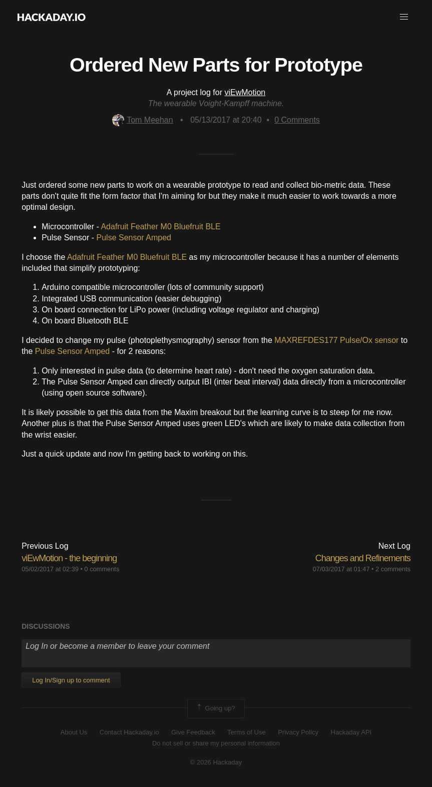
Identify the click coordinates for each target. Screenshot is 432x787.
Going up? (215, 708)
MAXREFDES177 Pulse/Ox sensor (336, 340)
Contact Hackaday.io (129, 732)
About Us (74, 732)
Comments (297, 120)
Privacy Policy (298, 732)
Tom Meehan (142, 120)
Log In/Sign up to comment (71, 680)
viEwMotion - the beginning (69, 558)
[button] (404, 17)
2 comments (392, 569)
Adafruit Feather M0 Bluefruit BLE (160, 226)
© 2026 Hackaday (216, 762)
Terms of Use (246, 732)
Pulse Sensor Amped (134, 237)
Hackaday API (351, 732)
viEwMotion (244, 92)
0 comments (102, 569)
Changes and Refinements (362, 558)
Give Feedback (193, 732)
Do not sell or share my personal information (216, 743)
